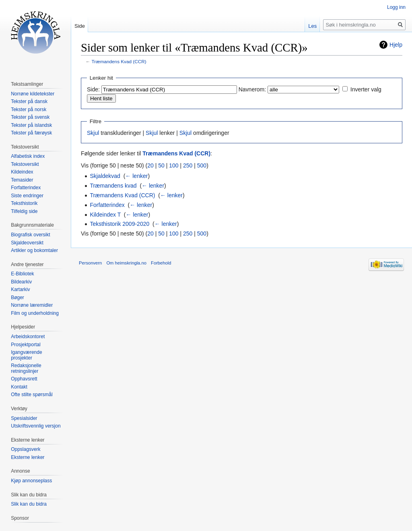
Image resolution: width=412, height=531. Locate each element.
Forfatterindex (107, 205)
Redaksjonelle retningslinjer (26, 368)
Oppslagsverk (25, 449)
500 (201, 165)
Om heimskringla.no (126, 262)
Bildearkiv (21, 282)
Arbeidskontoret (28, 336)
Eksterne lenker (27, 457)
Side (79, 26)
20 (150, 165)
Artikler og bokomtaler (34, 250)
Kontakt (19, 387)
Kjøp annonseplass (31, 480)
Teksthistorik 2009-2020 (119, 224)
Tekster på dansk (29, 101)
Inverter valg (365, 89)
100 (173, 165)
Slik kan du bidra (29, 504)
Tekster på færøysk (31, 133)
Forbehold (161, 262)
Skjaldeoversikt (27, 243)
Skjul (93, 133)
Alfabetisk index (28, 156)
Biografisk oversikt (30, 235)
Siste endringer (27, 195)
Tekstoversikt (25, 164)
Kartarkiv (20, 289)
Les (312, 26)
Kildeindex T (105, 214)
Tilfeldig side (24, 211)
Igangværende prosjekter (26, 355)
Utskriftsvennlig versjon (35, 426)
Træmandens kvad (113, 185)
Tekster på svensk (30, 117)
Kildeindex (22, 172)
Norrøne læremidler (32, 305)
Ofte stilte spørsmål (31, 394)
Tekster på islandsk (31, 125)
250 (187, 165)
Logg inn (396, 7)
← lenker (136, 176)
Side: (93, 89)
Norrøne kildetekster (32, 94)
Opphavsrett (24, 379)
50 (161, 165)
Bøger (17, 297)
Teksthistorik (24, 203)
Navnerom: (252, 89)
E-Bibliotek (22, 274)
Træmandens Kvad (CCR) (119, 61)
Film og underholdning (35, 313)
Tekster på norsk (28, 109)
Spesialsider (24, 418)
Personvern (90, 262)
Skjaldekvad (105, 176)
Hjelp (395, 44)
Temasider (22, 180)
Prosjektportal (25, 344)
